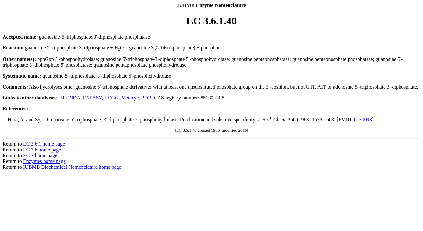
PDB (146, 97)
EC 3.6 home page (42, 149)
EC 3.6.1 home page (44, 144)
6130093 (363, 119)
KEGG (111, 97)
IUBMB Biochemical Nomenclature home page (72, 167)
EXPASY (92, 97)
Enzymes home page (44, 161)
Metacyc (130, 97)
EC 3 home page (40, 155)
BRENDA (70, 97)
